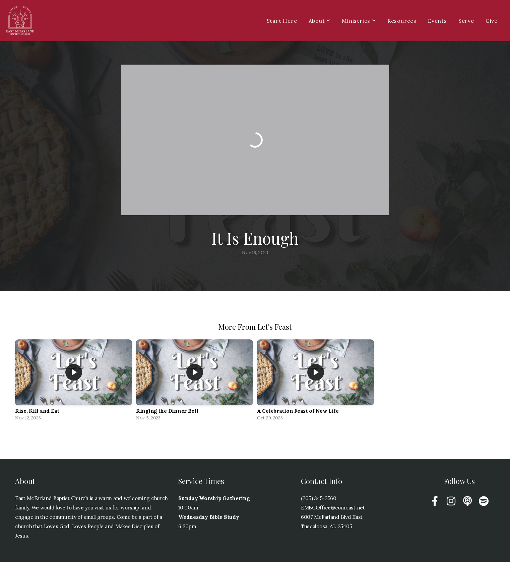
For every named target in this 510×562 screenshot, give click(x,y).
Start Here (282, 20)
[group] (73, 381)
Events (437, 20)
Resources (402, 20)
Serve (466, 20)
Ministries (359, 20)
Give (492, 20)
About (320, 20)
